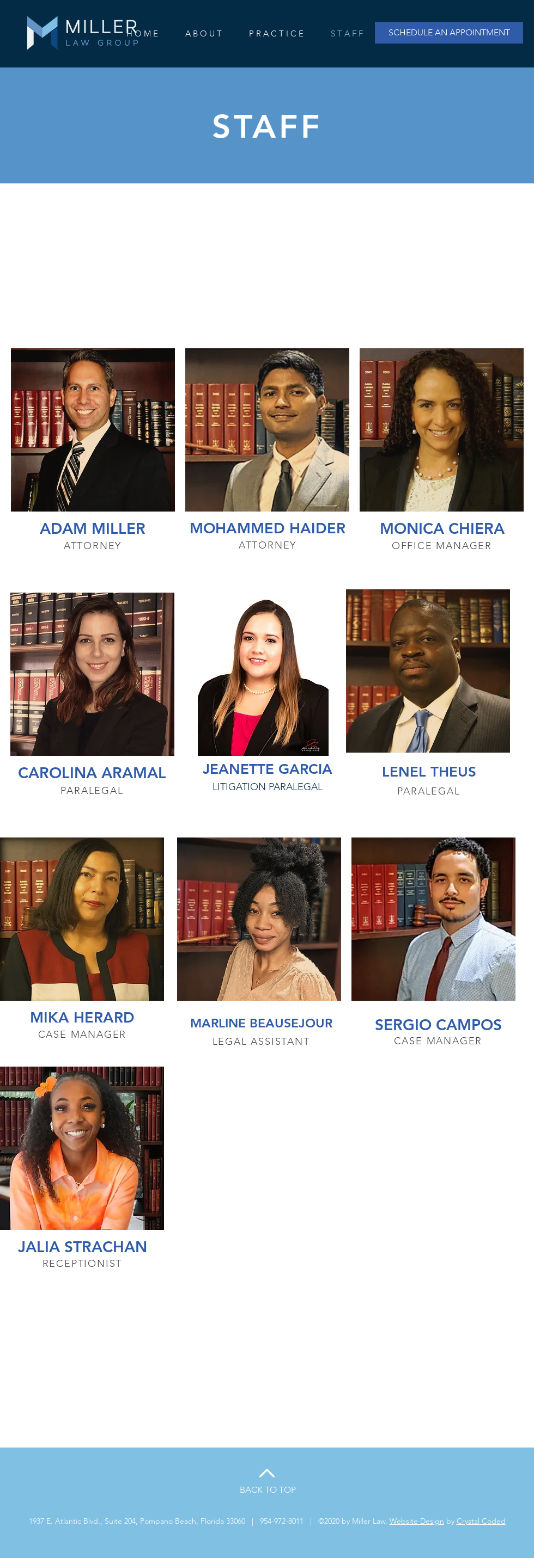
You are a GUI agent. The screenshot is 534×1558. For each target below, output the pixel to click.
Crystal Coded (481, 1521)
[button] (276, 33)
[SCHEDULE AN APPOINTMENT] (449, 33)
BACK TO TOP (268, 1490)
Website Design (417, 1521)
